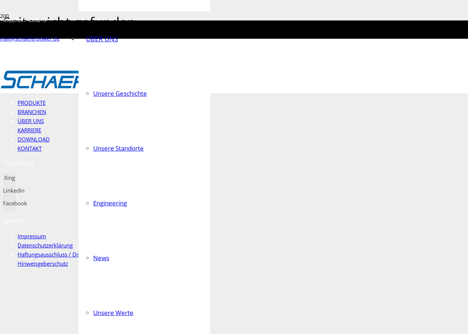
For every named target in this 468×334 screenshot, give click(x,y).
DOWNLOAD (34, 139)
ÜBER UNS (31, 121)
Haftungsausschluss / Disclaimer (59, 254)
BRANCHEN (32, 111)
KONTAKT (30, 148)
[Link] (61, 87)
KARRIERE (30, 130)
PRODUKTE (32, 102)
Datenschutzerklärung (46, 245)
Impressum (32, 236)
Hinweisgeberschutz (43, 263)
